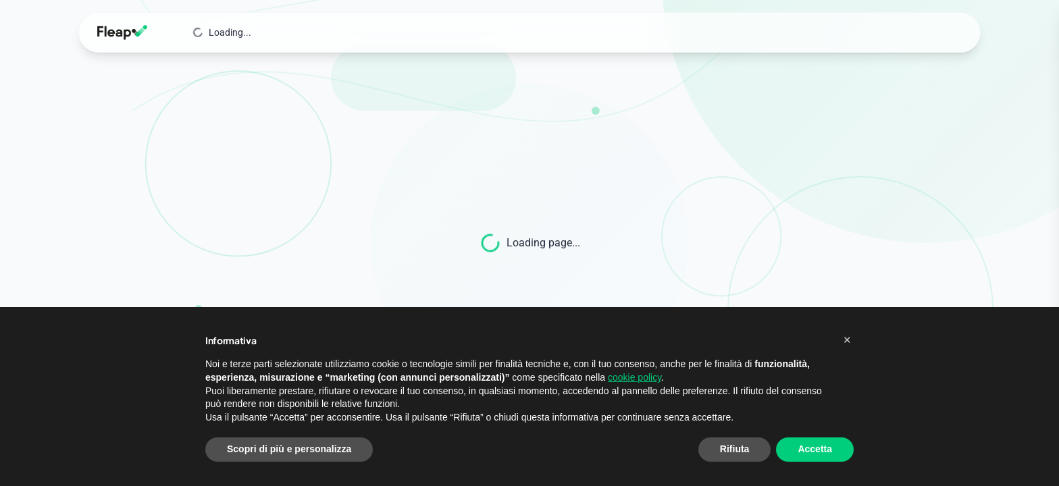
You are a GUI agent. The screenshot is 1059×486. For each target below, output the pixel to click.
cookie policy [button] (634, 377)
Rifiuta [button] (735, 448)
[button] (847, 339)
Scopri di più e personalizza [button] (289, 448)
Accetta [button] (815, 448)
